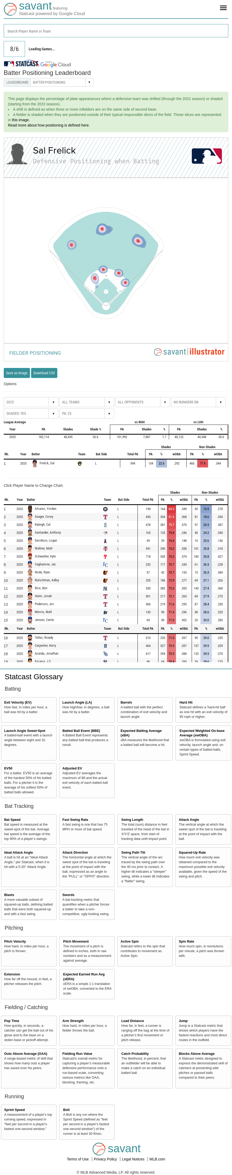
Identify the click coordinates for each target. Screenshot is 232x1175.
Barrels (126, 702)
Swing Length (132, 820)
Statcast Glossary (34, 677)
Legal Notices (133, 1159)
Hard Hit (185, 702)
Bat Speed (12, 820)
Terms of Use (78, 1159)
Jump (183, 1021)
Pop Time (11, 1021)
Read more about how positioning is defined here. (49, 125)
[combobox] (116, 30)
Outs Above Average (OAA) (25, 1054)
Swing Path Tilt (133, 852)
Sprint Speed (14, 1110)
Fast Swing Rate (75, 820)
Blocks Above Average (196, 1054)
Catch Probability (135, 1054)
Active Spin (130, 941)
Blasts (9, 895)
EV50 (8, 768)
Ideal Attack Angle (18, 852)
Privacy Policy (106, 1159)
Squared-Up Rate (192, 852)
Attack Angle (189, 820)
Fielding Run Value (77, 1054)
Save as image (17, 373)
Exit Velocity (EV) (18, 702)
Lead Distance (132, 1021)
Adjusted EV (72, 768)
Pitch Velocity (15, 941)
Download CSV (44, 373)
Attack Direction (75, 852)
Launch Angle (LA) (77, 702)
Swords (68, 895)
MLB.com (157, 1159)
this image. (21, 120)
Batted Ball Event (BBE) (81, 731)
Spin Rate (186, 941)
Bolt (66, 1110)
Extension (12, 974)
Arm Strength (73, 1021)
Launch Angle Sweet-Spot (24, 731)
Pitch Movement (76, 941)
